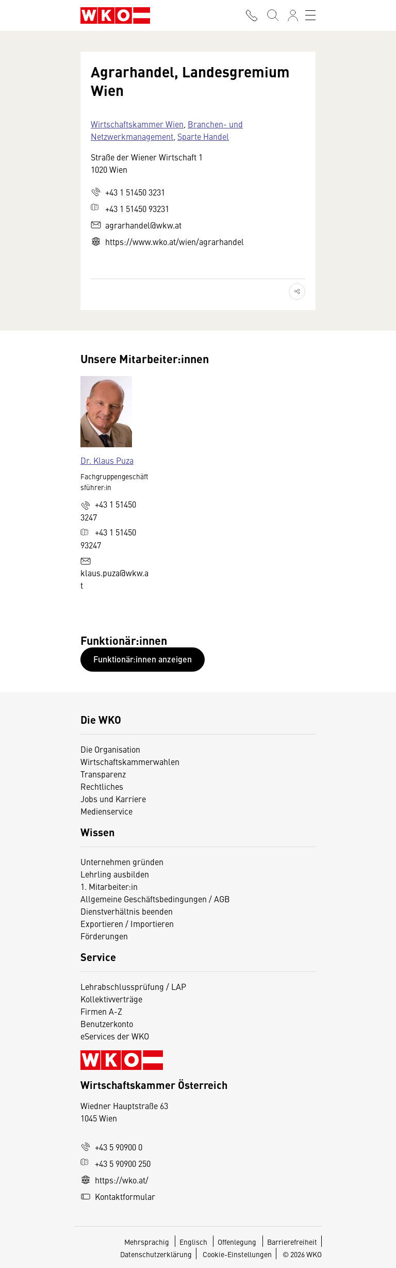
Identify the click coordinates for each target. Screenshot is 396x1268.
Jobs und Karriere (113, 798)
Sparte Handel (203, 136)
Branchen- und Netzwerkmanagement (167, 130)
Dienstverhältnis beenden (126, 911)
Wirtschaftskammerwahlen (129, 761)
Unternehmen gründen (121, 861)
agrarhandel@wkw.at (136, 225)
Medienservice (106, 811)
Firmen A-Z (101, 1011)
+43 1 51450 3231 (128, 192)
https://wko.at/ (114, 1179)
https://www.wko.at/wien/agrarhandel (167, 241)
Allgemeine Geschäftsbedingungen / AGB (155, 898)
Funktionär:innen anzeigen (142, 659)
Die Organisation (110, 749)
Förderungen (104, 935)
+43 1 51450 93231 (130, 208)
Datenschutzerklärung (156, 1254)
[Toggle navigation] (310, 15)
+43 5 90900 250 (115, 1163)
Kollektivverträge (111, 998)
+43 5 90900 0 (111, 1146)
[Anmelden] (293, 15)
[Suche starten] (272, 15)
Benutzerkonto (106, 1023)
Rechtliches (101, 786)
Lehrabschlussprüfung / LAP (133, 986)
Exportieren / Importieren (127, 923)
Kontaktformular (117, 1196)
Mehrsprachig (147, 1242)
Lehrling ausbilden (114, 874)
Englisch (194, 1242)
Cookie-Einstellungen (237, 1254)
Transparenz (103, 773)
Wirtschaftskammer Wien (137, 123)
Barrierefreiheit (292, 1242)
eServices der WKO (114, 1036)
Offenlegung (237, 1242)
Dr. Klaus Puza (107, 460)
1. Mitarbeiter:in (109, 886)
